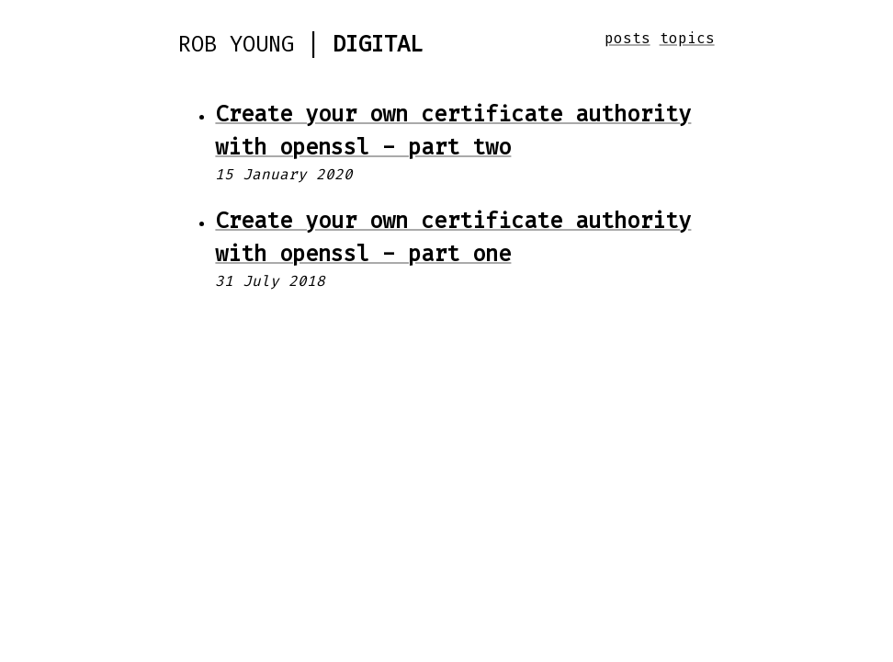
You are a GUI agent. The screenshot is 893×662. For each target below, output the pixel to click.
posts (627, 38)
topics (687, 38)
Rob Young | (300, 44)
